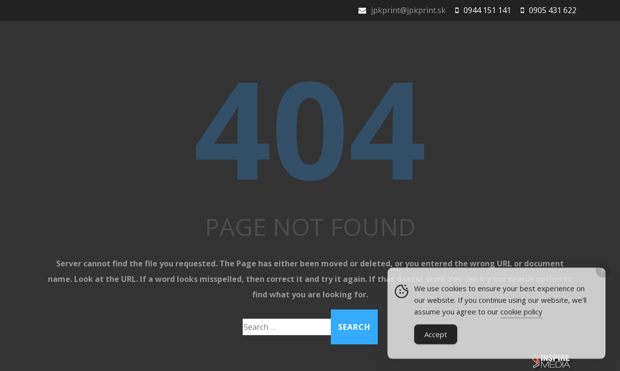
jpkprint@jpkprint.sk (408, 10)
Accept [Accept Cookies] (435, 336)
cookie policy (521, 313)
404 (310, 127)
